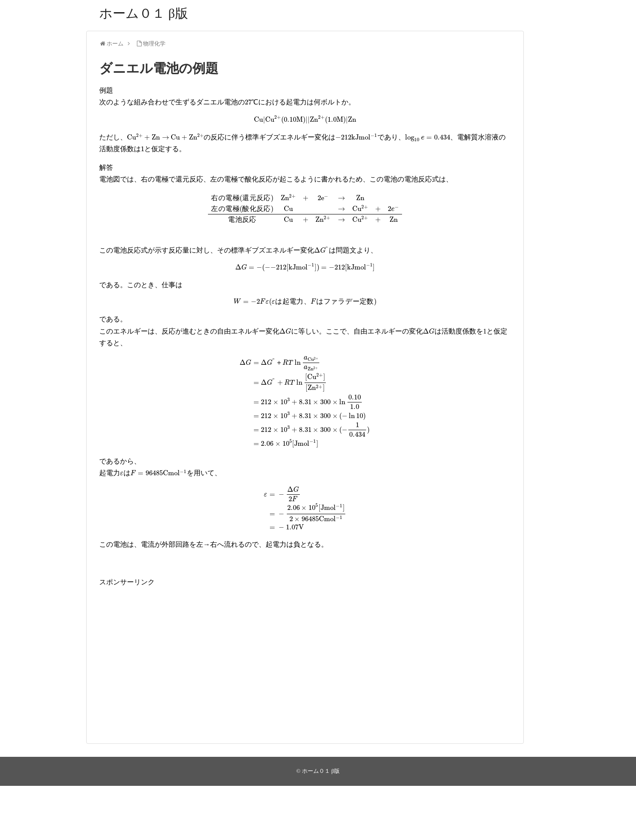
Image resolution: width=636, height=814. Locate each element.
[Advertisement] (305, 648)
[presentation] (251, 102)
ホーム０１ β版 (143, 13)
